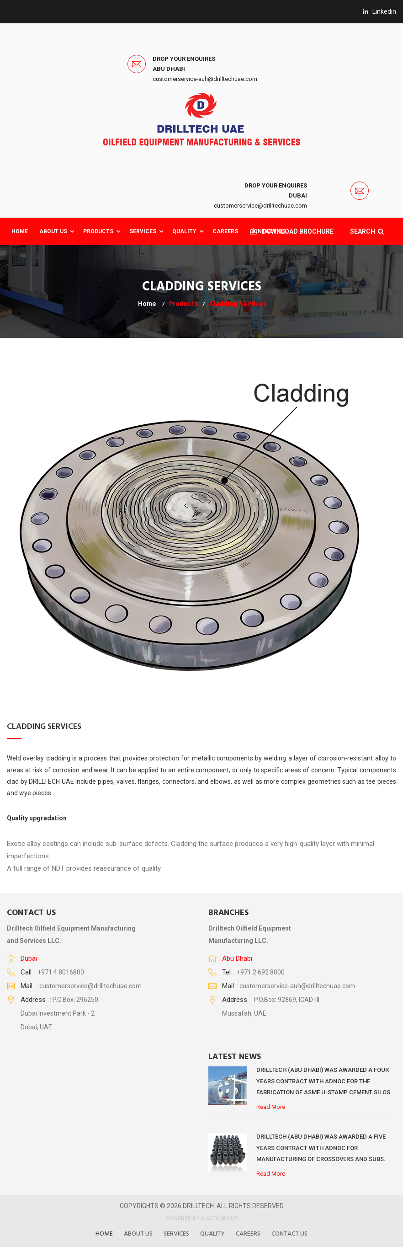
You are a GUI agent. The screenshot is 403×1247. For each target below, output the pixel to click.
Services (142, 231)
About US (138, 1234)
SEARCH (365, 231)
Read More (270, 1106)
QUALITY (184, 231)
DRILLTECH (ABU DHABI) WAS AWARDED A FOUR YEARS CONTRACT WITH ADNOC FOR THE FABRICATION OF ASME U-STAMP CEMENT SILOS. (324, 1081)
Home (19, 231)
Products (98, 231)
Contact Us (289, 1234)
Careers (248, 1234)
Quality (212, 1234)
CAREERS (225, 231)
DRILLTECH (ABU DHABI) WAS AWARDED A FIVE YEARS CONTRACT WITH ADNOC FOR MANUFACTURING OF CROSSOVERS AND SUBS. (321, 1147)
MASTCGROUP (219, 1218)
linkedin (379, 11)
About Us (53, 231)
